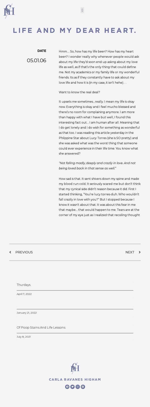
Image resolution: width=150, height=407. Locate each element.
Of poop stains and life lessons (41, 327)
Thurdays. (24, 285)
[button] (82, 10)
